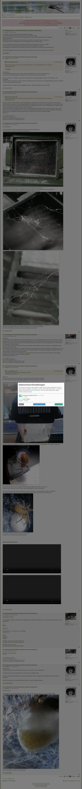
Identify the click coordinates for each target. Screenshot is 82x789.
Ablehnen (21, 404)
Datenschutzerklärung (34, 390)
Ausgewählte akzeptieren (39, 404)
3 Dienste (25, 400)
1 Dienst (25, 397)
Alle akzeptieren (58, 404)
